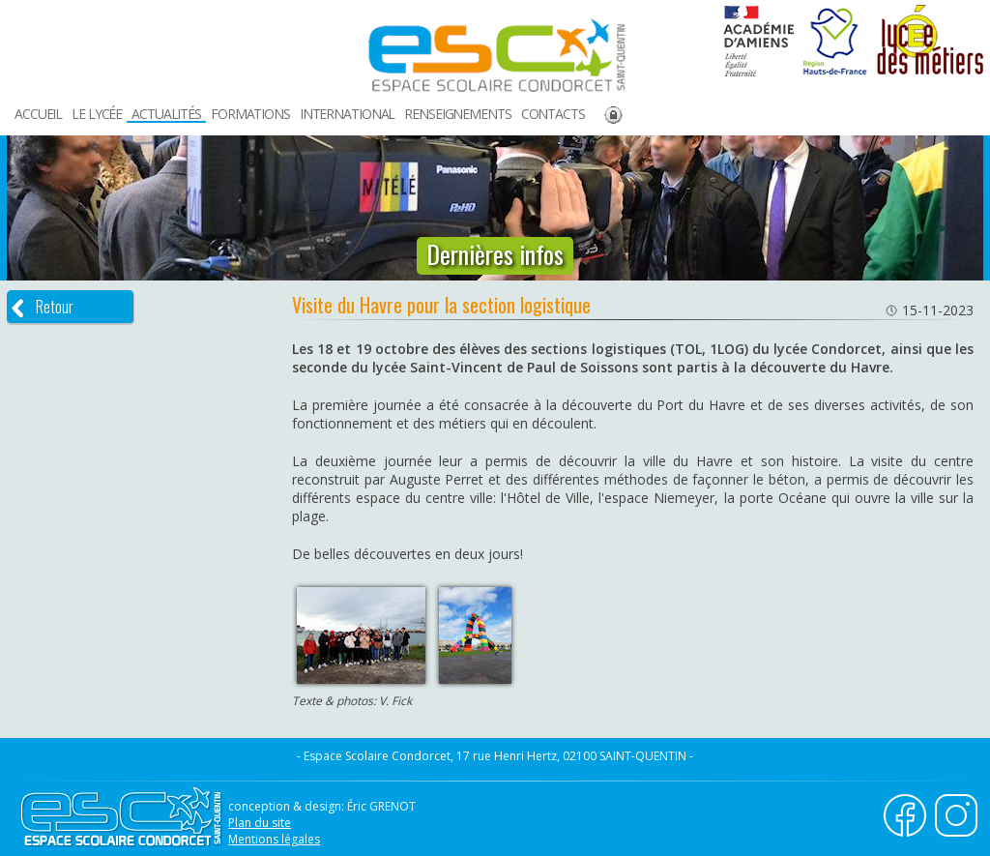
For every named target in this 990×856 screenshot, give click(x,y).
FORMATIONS (250, 113)
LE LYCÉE (97, 113)
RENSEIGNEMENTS (457, 113)
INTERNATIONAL (347, 113)
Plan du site (259, 822)
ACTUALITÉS (166, 113)
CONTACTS (553, 113)
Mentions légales (274, 839)
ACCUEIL (38, 113)
